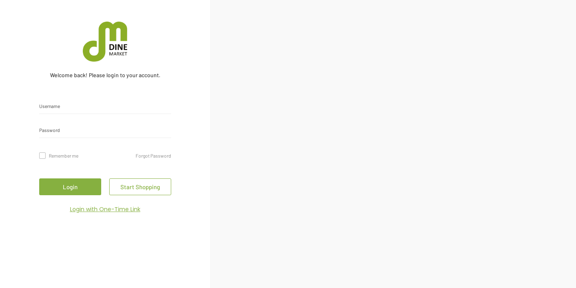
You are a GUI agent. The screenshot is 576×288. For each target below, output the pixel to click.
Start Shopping (140, 186)
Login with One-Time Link (105, 209)
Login (70, 186)
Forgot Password (153, 155)
